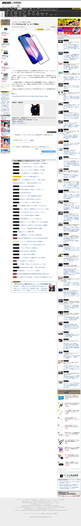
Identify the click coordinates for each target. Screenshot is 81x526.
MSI (29, 11)
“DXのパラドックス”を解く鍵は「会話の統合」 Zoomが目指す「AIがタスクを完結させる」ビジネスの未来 (71, 307)
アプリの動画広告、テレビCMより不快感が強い (29, 235)
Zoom (51, 14)
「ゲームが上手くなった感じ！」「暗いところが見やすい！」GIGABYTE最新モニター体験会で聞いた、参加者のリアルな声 (72, 124)
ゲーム (57, 8)
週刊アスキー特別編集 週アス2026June (5, 118)
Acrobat (11, 14)
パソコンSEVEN (25, 11)
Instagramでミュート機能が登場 (25, 231)
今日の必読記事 (27, 508)
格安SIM (23, 507)
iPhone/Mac (25, 8)
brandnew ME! (24, 16)
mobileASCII (44, 508)
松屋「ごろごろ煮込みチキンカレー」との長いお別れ (31, 179)
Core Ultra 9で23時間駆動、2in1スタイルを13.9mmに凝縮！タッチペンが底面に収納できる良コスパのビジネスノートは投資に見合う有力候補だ (72, 164)
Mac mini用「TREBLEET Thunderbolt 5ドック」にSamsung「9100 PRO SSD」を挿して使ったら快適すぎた (72, 152)
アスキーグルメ (32, 507)
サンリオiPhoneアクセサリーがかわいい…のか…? (32, 212)
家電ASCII (27, 507)
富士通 (7, 11)
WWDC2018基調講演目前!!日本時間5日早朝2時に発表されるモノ (34, 273)
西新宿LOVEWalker (36, 510)
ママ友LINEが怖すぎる (25, 192)
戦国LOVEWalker (64, 510)
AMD (11, 13)
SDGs (53, 507)
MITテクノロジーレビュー (51, 508)
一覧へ (78, 479)
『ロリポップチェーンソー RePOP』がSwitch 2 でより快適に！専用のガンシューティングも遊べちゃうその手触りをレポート (72, 367)
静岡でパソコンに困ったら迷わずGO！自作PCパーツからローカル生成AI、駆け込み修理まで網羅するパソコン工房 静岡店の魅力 (72, 229)
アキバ (44, 8)
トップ (2, 8)
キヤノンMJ (11, 16)
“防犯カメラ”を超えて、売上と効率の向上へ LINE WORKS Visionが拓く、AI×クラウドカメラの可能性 (72, 98)
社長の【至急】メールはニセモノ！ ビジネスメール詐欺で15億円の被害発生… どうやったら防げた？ (72, 284)
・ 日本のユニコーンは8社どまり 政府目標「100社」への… (5, 102)
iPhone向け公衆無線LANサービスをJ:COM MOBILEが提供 (32, 238)
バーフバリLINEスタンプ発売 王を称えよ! (30, 202)
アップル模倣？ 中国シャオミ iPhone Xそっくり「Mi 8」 (32, 264)
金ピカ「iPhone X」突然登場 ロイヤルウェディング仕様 (34, 209)
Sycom (20, 11)
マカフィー (7, 16)
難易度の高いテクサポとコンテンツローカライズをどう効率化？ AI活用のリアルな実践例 (72, 176)
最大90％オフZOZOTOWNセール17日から (30, 199)
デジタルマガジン (22, 123)
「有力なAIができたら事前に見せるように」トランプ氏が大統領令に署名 (32, 284)
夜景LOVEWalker (44, 510)
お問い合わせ (49, 513)
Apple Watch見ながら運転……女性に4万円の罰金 (32, 267)
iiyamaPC (15, 11)
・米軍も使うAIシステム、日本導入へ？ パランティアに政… (5, 106)
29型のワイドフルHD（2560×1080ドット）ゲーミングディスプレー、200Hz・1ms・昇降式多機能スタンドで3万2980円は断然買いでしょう (72, 207)
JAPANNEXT (15, 16)
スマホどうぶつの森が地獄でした (30, 176)
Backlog (37, 14)
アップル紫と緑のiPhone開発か (27, 254)
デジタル (16, 3)
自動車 (30, 8)
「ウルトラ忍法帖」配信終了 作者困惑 (29, 215)
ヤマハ (47, 14)
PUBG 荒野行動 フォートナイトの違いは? (30, 218)
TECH (15, 8)
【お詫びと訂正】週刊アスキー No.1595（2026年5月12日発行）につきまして (69, 482)
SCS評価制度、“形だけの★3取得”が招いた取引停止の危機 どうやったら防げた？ (71, 68)
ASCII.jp (6, 3)
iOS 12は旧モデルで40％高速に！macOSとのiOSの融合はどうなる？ (35, 277)
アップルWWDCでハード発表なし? (26, 261)
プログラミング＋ (44, 507)
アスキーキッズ (18, 507)
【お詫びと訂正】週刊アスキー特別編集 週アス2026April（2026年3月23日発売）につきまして (69, 485)
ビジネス (11, 8)
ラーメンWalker (16, 510)
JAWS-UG (27, 502)
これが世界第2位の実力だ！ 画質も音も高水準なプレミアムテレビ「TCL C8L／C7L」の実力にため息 (72, 106)
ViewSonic (42, 13)
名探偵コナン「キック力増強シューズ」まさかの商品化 (33, 222)
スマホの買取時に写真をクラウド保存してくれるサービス (32, 205)
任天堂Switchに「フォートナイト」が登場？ (28, 270)
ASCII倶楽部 (77, 8)
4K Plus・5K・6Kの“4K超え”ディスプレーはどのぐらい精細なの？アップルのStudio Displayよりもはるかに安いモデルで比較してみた (72, 47)
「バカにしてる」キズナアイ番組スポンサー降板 (32, 170)
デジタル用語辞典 (39, 508)
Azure (20, 14)
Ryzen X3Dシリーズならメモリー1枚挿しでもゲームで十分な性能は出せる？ (72, 87)
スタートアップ (52, 8)
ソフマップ (20, 16)
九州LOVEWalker (50, 510)
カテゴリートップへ (51, 132)
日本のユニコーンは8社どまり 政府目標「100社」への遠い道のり (31, 288)
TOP (17, 499)
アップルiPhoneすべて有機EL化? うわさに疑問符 (32, 257)
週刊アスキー (32, 508)
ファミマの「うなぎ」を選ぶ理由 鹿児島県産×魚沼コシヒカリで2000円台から (72, 145)
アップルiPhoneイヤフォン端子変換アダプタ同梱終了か (33, 163)
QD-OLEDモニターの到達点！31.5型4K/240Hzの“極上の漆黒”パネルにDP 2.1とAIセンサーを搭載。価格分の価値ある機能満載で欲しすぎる (72, 346)
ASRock (29, 13)
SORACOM (36, 505)
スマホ (47, 8)
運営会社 (43, 513)
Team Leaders (38, 507)
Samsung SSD (24, 505)
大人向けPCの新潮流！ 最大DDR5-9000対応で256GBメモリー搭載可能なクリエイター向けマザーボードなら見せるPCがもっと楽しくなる (72, 327)
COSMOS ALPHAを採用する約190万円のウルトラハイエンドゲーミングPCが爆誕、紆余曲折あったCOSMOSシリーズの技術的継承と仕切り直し (71, 218)
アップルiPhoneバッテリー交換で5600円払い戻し (32, 244)
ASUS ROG (15, 13)
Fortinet (42, 14)
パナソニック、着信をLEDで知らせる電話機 (30, 241)
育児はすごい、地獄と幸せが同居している (30, 183)
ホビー (34, 8)
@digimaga (20, 121)
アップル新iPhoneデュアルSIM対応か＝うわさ (31, 173)
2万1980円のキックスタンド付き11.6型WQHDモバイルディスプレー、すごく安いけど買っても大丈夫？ (72, 249)
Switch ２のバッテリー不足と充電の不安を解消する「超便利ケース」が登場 (72, 357)
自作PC (38, 8)
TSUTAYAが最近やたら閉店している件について (31, 189)
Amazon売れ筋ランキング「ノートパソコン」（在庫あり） (5, 22)
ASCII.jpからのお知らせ (63, 479)
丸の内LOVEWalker (57, 510)
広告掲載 (55, 513)
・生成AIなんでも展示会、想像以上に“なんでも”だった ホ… (5, 110)
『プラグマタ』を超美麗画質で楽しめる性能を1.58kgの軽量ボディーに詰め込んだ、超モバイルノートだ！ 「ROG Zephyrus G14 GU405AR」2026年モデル (72, 57)
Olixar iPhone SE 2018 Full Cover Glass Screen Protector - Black (30, 96)
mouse (11, 11)
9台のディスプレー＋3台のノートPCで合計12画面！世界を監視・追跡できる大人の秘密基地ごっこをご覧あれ (72, 136)
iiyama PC (38, 501)
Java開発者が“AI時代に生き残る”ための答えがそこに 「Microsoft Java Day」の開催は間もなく (71, 240)
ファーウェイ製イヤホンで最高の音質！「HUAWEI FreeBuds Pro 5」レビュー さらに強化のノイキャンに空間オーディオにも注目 (72, 185)
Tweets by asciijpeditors (63, 35)
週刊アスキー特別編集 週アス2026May (5, 134)
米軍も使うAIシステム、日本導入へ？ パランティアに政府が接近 (30, 290)
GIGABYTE (20, 13)
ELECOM (6, 13)
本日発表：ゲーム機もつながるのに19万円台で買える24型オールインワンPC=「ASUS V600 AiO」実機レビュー (42, 286)
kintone (15, 14)
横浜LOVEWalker (30, 510)
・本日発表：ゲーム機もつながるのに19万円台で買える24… (5, 98)
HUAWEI (37, 13)
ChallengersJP (62, 507)
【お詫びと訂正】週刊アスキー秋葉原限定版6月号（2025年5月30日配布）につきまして (69, 488)
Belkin (47, 13)
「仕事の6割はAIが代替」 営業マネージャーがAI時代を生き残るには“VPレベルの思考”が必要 (71, 318)
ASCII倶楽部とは (6, 113)
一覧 (35, 29)
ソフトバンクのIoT (55, 14)
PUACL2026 (57, 507)
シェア (25, 29)
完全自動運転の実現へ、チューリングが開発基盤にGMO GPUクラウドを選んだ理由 (72, 335)
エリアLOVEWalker (22, 510)
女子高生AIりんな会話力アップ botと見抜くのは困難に (33, 225)
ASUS (33, 11)
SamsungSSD (24, 13)
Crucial (33, 13)
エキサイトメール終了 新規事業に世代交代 (30, 196)
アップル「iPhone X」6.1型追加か (28, 248)
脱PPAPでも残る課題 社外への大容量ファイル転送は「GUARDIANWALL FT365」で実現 (72, 79)
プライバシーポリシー (35, 513)
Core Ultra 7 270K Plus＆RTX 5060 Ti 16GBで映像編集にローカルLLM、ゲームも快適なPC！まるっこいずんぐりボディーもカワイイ (72, 294)
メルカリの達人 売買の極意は (27, 186)
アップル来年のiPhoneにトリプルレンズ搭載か (31, 166)
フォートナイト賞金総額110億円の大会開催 (30, 228)
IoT (7, 8)
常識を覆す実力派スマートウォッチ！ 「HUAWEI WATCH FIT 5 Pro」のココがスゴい (72, 260)
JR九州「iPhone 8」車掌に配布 (27, 251)
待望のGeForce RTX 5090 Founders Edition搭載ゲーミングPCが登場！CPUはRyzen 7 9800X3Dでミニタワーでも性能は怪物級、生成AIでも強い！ (72, 271)
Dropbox (29, 14)
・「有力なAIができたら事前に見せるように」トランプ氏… (5, 94)
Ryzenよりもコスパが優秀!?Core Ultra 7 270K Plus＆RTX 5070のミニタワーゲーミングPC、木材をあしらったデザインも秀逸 (71, 116)
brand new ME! (48, 504)
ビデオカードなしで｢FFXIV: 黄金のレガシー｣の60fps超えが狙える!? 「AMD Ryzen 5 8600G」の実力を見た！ (71, 385)
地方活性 (49, 507)
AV (41, 8)
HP (37, 11)
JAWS (7, 14)
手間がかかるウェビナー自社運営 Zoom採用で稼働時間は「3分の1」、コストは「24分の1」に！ (72, 377)
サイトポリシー (27, 513)
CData (33, 14)
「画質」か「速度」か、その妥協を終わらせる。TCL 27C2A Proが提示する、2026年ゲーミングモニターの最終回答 (72, 196)
